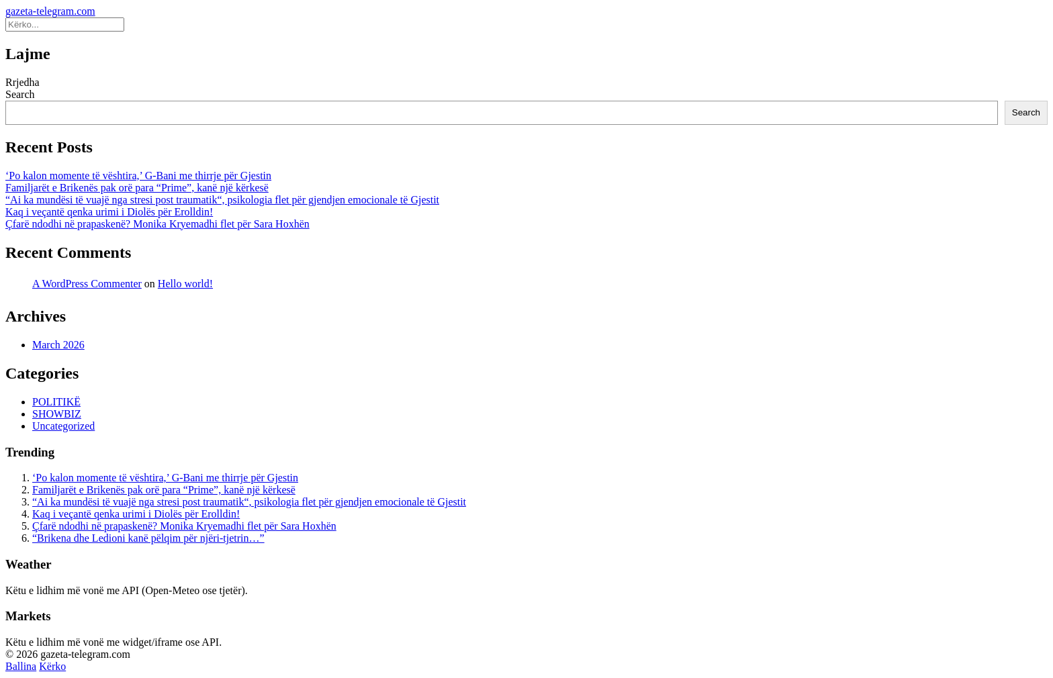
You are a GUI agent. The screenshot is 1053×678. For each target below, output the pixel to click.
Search (20, 94)
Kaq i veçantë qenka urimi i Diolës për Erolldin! (109, 211)
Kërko (52, 666)
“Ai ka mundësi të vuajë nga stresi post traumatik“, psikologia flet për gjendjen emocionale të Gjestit (222, 199)
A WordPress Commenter (87, 283)
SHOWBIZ (56, 414)
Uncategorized (63, 426)
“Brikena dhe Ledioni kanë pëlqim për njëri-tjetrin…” (148, 538)
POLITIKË (56, 401)
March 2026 (58, 344)
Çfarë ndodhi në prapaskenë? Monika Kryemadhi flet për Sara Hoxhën (157, 224)
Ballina (20, 666)
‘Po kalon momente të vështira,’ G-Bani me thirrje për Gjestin (138, 175)
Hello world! (185, 283)
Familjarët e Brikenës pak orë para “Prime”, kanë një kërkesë (137, 187)
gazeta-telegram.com (50, 11)
